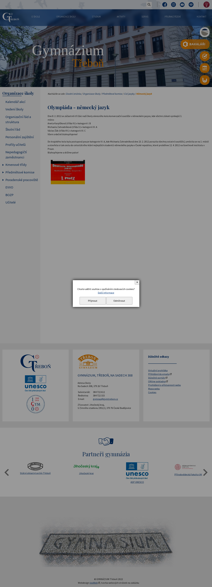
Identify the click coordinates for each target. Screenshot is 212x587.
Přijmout (92, 300)
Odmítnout (119, 300)
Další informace (106, 292)
